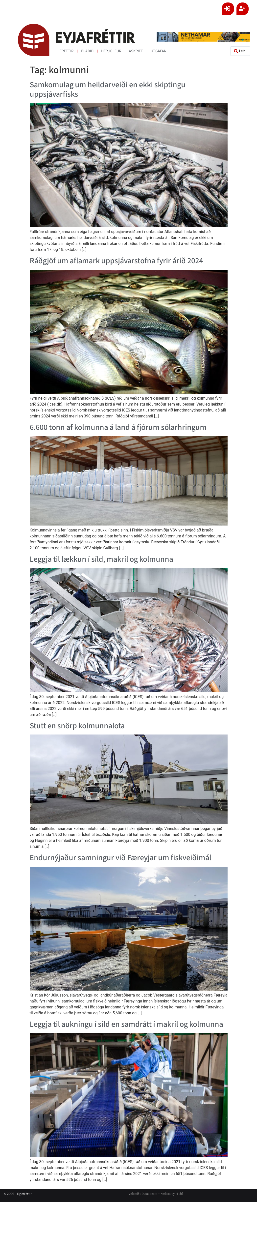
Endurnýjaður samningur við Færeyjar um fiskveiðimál (120, 857)
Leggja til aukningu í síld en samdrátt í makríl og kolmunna (126, 1024)
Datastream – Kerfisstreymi (159, 1194)
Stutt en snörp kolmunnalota (77, 726)
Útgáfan (158, 51)
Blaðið (87, 51)
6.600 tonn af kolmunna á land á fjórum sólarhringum (118, 427)
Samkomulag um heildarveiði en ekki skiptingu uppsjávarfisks (108, 89)
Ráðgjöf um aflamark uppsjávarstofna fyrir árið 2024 (116, 260)
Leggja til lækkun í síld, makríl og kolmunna (101, 559)
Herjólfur (111, 51)
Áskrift (136, 51)
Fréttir (66, 51)
